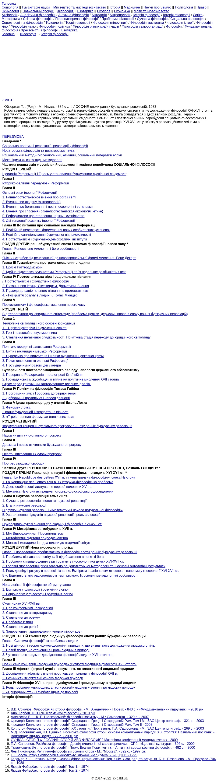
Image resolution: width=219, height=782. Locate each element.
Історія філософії (146, 15)
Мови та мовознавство (151, 11)
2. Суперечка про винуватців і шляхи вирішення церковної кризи (53, 356)
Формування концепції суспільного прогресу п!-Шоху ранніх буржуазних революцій (67, 426)
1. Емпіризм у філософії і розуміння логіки (35, 589)
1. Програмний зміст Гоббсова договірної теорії (39, 393)
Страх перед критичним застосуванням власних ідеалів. (46, 384)
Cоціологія (10, 7)
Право (201, 7)
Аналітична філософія (38, 15)
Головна (8, 34)
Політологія (184, 7)
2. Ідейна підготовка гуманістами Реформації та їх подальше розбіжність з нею (64, 272)
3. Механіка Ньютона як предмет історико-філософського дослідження (57, 491)
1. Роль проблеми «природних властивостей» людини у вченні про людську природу (68, 687)
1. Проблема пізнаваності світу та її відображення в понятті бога (53, 557)
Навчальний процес (38, 11)
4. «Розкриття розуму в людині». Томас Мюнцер (40, 295)
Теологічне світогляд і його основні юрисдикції (38, 323)
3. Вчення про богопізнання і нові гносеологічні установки (47, 206)
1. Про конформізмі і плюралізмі (27, 608)
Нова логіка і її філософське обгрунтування (36, 585)
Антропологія (120, 15)
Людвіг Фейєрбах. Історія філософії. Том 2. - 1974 (50, 770)
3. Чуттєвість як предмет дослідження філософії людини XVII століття (57, 655)
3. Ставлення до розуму (21, 617)
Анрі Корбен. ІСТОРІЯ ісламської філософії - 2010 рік (53, 713)
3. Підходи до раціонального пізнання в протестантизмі (45, 290)
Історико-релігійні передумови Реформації (35, 183)
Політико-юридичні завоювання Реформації (36, 346)
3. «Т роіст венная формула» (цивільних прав (38, 416)
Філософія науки (24, 26)
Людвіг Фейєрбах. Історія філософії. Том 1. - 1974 (50, 766)
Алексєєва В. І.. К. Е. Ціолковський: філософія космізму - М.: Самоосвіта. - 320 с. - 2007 (80, 717)
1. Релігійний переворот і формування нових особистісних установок (56, 230)
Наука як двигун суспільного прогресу (31, 435)
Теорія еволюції (78, 22)
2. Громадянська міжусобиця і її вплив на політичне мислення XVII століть (60, 379)
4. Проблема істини (17, 622)
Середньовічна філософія (22, 22)
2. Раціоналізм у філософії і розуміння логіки (37, 594)
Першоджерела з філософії (77, 19)
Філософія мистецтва (147, 22)
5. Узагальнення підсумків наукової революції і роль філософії (51, 515)
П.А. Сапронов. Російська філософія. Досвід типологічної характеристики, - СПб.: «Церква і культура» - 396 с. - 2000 (103, 743)
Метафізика (11, 19)
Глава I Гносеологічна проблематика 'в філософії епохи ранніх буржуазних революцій (69, 552)
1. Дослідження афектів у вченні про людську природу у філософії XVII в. (60, 673)
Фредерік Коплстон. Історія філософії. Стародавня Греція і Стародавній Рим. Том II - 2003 (81, 724)
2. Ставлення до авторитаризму (27, 613)
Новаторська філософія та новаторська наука (38, 150)
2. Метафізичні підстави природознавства (35, 538)
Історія (115, 7)
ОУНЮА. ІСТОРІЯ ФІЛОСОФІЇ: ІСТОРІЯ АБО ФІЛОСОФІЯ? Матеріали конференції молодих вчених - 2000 (94, 740)
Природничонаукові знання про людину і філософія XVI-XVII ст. (52, 524)
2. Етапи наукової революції (24, 505)
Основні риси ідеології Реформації (29, 192)
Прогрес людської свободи (23, 463)
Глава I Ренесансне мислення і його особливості (40, 248)
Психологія (10, 11)
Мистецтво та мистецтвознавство (79, 7)
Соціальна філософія (187, 19)
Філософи (174, 26)
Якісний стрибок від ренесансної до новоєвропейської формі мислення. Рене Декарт (69, 258)
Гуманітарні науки (36, 7)
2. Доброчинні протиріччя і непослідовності (36, 398)
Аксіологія (9, 15)
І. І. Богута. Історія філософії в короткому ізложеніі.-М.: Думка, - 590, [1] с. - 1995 (74, 755)
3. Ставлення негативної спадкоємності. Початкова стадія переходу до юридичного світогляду (76, 337)
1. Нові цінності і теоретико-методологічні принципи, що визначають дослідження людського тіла (78, 645)
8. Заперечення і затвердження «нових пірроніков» (42, 631)
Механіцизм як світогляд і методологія (32, 160)
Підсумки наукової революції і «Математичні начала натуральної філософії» (62, 510)
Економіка (122, 11)
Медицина (132, 7)
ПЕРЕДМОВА (13, 136)
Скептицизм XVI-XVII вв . (22, 603)
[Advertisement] (109, 65)
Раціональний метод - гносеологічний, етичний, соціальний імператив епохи (62, 155)
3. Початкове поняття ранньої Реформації (35, 360)
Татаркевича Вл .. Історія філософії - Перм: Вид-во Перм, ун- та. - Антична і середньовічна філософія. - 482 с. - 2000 (103, 747)
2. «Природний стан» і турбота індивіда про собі (40, 692)
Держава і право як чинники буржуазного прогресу (41, 444)
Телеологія (54, 22)
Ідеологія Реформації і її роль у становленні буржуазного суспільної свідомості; (64, 174)
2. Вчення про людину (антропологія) (31, 202)
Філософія (65, 11)
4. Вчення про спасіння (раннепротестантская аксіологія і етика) (52, 211)
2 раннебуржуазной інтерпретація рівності (35, 412)
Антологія (99, 15)
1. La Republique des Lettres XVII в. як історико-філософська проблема (57, 482)
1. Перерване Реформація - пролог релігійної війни (42, 374)
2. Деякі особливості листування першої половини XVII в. (47, 487)
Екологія (103, 11)
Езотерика (85, 11)
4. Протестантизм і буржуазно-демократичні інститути (44, 239)
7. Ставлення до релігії (20, 627)
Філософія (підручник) (110, 22)
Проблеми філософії (118, 19)
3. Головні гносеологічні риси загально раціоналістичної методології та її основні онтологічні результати (83, 566)
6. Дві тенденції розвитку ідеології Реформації (38, 220)
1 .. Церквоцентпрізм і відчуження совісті (34, 328)
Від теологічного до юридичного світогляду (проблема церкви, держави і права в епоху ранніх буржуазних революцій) (95, 314)
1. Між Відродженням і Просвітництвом (33, 533)
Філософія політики (54, 26)
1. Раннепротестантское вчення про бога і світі (39, 197)
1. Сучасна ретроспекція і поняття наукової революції (44, 501)
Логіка (197, 15)
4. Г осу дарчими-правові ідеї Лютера (31, 365)
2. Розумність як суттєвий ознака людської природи (42, 678)
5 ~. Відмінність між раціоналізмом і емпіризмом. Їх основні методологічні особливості (70, 575)
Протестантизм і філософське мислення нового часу (43, 304)
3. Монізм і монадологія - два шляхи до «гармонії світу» (46, 543)
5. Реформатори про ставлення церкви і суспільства (43, 216)
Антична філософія (73, 15)
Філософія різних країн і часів (96, 26)
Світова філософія (38, 19)
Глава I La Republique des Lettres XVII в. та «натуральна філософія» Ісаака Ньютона (68, 477)
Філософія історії (180, 22)
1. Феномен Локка (16, 407)
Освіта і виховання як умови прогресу (31, 454)
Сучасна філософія (152, 19)
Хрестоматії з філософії (40, 30)
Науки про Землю (157, 7)
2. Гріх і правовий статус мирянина (29, 332)
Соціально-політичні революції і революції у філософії (45, 146)
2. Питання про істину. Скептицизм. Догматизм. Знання (45, 286)
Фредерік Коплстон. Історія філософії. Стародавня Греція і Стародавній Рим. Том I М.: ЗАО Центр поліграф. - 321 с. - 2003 (107, 721)
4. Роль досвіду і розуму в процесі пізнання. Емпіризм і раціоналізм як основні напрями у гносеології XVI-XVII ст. (90, 571)
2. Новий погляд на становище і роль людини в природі (45, 650)
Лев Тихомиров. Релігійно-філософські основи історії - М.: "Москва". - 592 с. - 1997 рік (78, 751)
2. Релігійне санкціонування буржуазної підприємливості (46, 234)
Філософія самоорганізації (142, 26)
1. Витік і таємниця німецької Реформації (34, 351)
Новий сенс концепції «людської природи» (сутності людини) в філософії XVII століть (69, 664)
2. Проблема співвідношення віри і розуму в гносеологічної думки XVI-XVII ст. (63, 561)
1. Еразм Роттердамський (22, 267)
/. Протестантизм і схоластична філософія (35, 281)
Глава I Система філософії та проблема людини (40, 641)
